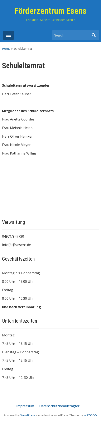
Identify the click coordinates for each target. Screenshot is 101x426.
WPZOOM (90, 415)
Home (6, 49)
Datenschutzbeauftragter (59, 406)
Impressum (25, 406)
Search (94, 35)
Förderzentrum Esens (50, 11)
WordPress (27, 415)
